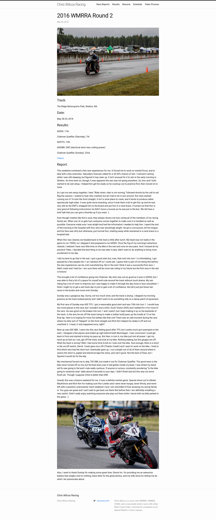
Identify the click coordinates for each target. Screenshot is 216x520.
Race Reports (103, 4)
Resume (126, 4)
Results (116, 4)
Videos (60, 158)
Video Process (152, 4)
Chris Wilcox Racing (71, 4)
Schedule (137, 4)
